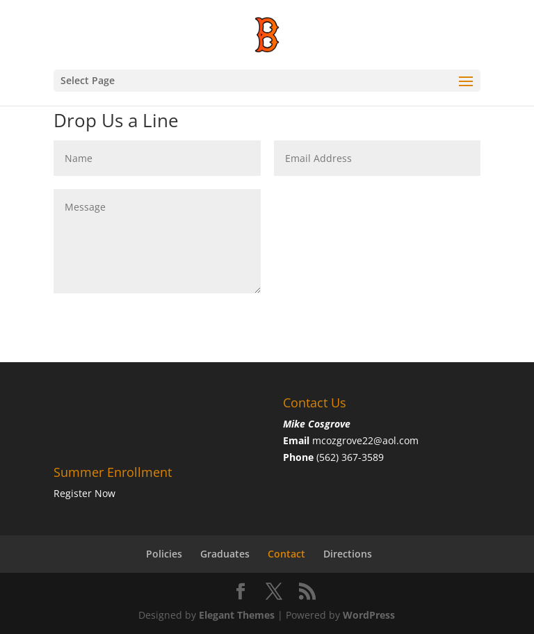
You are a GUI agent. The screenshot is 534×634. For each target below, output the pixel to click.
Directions (347, 553)
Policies (164, 553)
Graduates (225, 553)
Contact (286, 553)
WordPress (369, 614)
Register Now (84, 493)
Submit (442, 199)
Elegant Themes (237, 614)
